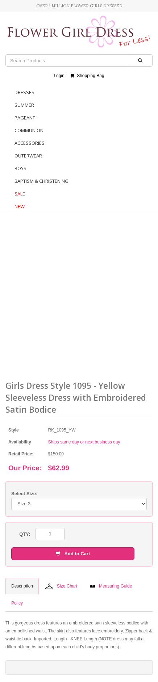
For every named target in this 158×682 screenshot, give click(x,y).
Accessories (29, 143)
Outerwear (28, 155)
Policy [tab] (17, 603)
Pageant (24, 117)
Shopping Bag (87, 75)
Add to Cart (73, 553)
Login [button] (59, 75)
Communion (28, 130)
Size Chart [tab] (61, 586)
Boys (20, 168)
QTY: (24, 534)
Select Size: (24, 493)
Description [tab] (22, 586)
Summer (24, 105)
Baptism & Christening (41, 181)
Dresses (24, 92)
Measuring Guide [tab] (111, 586)
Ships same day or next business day (84, 442)
